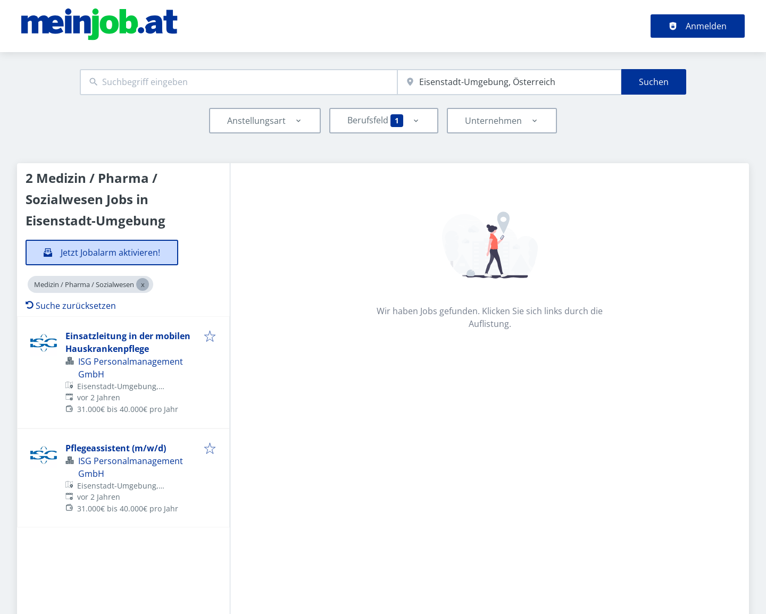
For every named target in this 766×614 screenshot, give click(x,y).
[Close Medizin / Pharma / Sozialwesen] (142, 284)
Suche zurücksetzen (71, 306)
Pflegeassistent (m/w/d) (115, 448)
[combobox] (238, 82)
